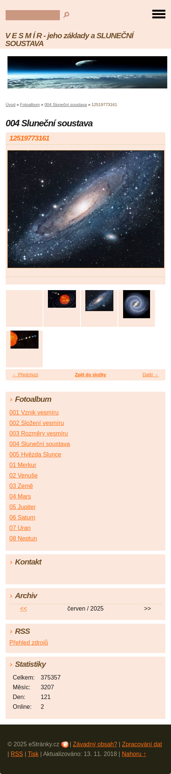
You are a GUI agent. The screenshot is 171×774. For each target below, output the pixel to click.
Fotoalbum (30, 104)
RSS (17, 754)
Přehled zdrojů (28, 642)
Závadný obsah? (95, 744)
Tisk (33, 754)
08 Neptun (23, 538)
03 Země (21, 486)
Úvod (10, 104)
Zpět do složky (90, 374)
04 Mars (20, 496)
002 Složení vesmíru (36, 423)
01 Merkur (22, 465)
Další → (151, 374)
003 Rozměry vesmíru (38, 433)
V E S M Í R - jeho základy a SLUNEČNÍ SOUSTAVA (69, 39)
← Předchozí (25, 374)
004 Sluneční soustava (66, 104)
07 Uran (20, 528)
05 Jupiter (22, 507)
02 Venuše (23, 475)
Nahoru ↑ (134, 754)
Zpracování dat (142, 744)
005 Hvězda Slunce (35, 454)
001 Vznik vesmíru (34, 412)
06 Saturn (22, 517)
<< (23, 608)
